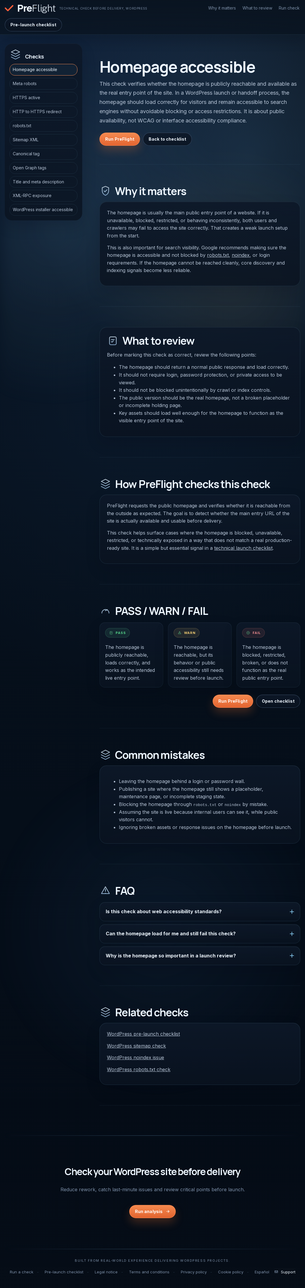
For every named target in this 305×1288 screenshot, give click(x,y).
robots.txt (22, 125)
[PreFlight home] (76, 8)
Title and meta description (38, 181)
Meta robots (25, 83)
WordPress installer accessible (43, 209)
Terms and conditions (149, 1271)
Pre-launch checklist (33, 24)
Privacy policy (194, 1271)
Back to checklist (167, 139)
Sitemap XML (25, 139)
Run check (289, 7)
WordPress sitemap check (136, 1045)
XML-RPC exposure (32, 195)
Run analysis (149, 1211)
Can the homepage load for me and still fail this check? (171, 934)
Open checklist (278, 701)
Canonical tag (26, 153)
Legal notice (106, 1271)
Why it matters (222, 7)
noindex (241, 255)
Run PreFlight (119, 139)
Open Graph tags (29, 167)
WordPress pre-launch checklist (143, 1034)
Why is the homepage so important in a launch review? (171, 955)
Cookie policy (230, 1271)
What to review (257, 7)
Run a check (21, 1271)
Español (262, 1271)
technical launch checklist (243, 548)
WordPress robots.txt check (138, 1069)
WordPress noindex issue (135, 1057)
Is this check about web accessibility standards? (164, 911)
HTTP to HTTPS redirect (37, 111)
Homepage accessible (35, 69)
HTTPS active (26, 97)
